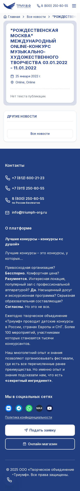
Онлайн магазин (40, 444)
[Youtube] (49, 408)
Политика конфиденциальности (28, 417)
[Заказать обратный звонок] (9, 480)
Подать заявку (40, 430)
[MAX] (39, 408)
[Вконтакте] (8, 408)
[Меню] (74, 6)
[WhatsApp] (29, 408)
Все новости (36, 16)
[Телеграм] (18, 408)
